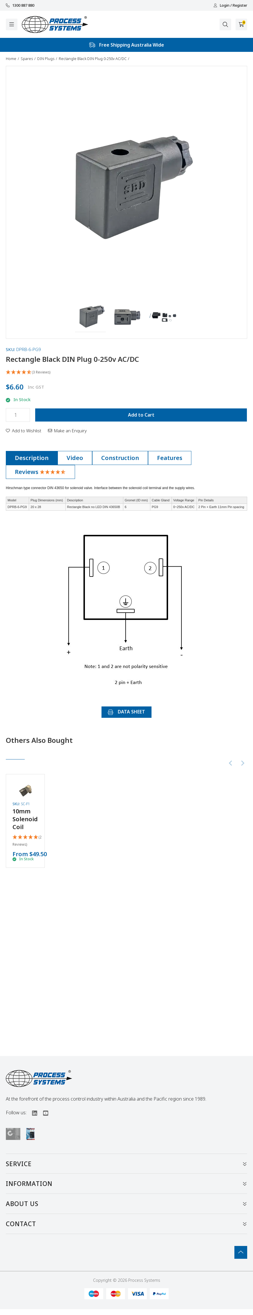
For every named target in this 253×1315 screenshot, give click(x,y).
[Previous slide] (231, 763)
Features (169, 458)
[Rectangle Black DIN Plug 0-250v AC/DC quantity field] (18, 415)
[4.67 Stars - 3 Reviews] (126, 372)
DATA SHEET (126, 711)
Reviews (40, 472)
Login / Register (230, 5)
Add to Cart (141, 415)
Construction (120, 458)
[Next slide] (242, 763)
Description (32, 458)
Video (75, 458)
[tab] (32, 458)
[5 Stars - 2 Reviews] (27, 841)
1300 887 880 (20, 5)
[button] (90, 316)
